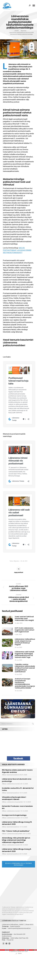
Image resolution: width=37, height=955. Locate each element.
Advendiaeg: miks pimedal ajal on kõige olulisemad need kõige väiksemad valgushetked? (16, 840)
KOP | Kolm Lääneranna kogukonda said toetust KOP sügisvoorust (24, 630)
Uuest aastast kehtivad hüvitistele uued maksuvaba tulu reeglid (24, 618)
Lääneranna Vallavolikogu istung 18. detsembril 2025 (17, 823)
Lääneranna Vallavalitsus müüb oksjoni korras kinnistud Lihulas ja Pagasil (25, 642)
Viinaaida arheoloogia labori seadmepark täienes (14, 798)
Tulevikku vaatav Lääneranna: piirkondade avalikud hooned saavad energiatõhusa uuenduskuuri (25, 668)
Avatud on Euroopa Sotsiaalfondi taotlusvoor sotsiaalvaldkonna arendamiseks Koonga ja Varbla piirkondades (25, 683)
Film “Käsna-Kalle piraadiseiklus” (16, 831)
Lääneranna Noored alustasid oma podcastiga (16, 780)
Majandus (6, 43)
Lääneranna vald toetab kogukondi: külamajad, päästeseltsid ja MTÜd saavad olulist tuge (24, 654)
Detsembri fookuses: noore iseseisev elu (17, 807)
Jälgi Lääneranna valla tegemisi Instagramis (18, 864)
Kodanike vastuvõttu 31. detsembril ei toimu (18, 789)
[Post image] (8, 620)
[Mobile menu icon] (33, 5)
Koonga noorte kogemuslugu (14, 815)
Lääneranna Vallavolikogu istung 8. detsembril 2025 (16, 850)
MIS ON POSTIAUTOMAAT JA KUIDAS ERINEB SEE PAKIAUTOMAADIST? (17, 250)
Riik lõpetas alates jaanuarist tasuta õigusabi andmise (17, 771)
